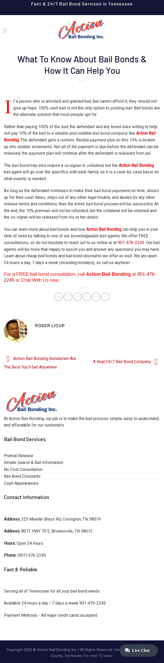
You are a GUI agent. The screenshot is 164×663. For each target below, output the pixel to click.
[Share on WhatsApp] (58, 296)
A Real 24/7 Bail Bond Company (126, 361)
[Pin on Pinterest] (96, 296)
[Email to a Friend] (86, 296)
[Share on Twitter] (77, 296)
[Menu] (7, 30)
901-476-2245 (131, 242)
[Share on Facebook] (68, 296)
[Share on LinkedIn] (105, 296)
